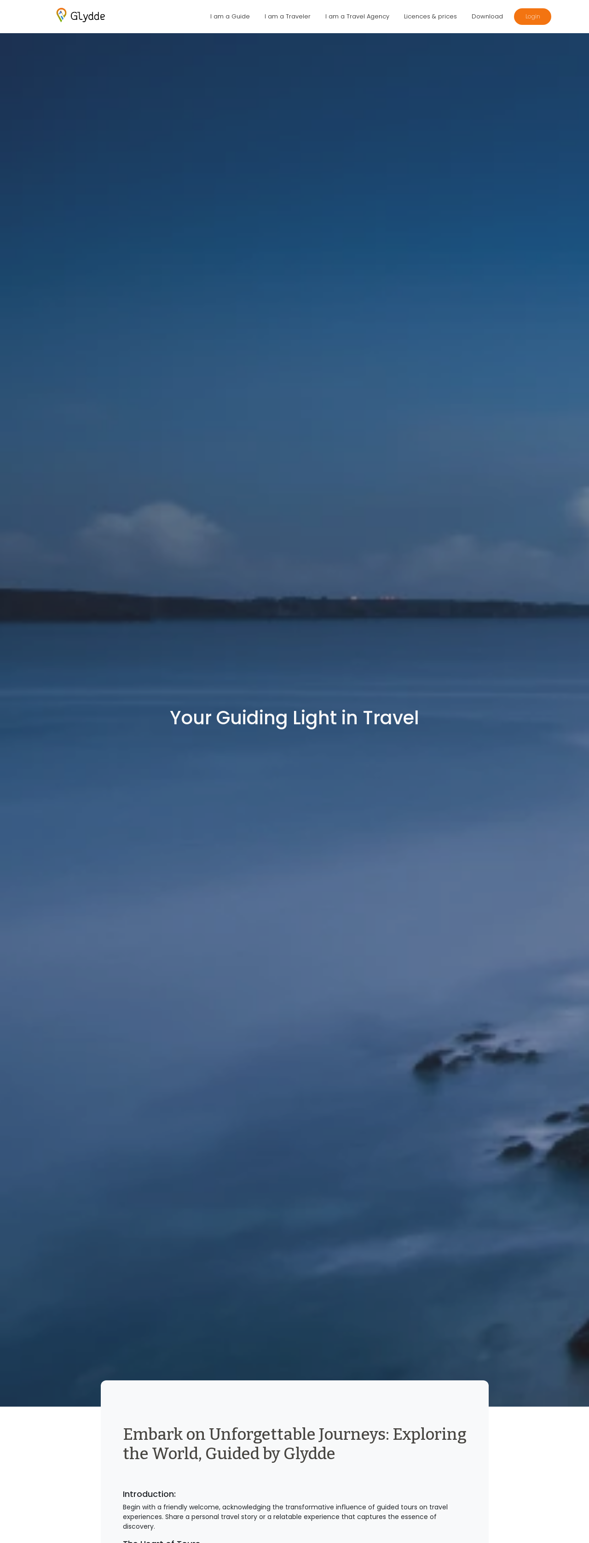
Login (532, 16)
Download (487, 16)
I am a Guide (230, 16)
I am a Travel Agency (357, 16)
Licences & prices (430, 16)
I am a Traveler (288, 16)
